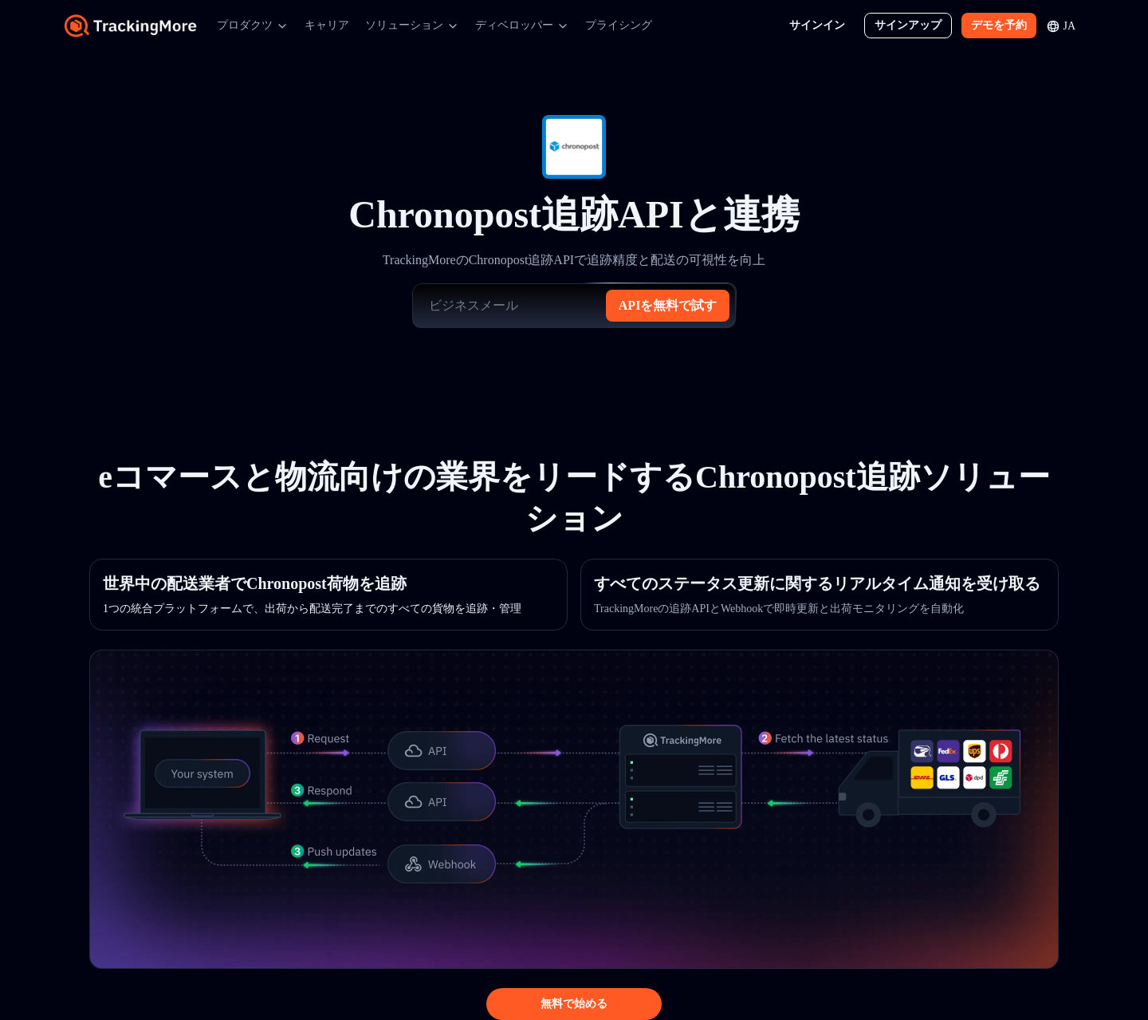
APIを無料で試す (668, 305)
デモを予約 (999, 25)
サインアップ (908, 25)
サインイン (817, 25)
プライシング (618, 25)
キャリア (327, 25)
